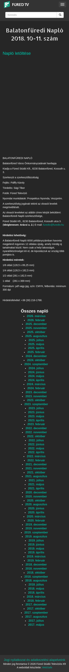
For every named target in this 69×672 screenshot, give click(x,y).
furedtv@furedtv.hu (53, 224)
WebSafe (47, 667)
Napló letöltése (17, 53)
